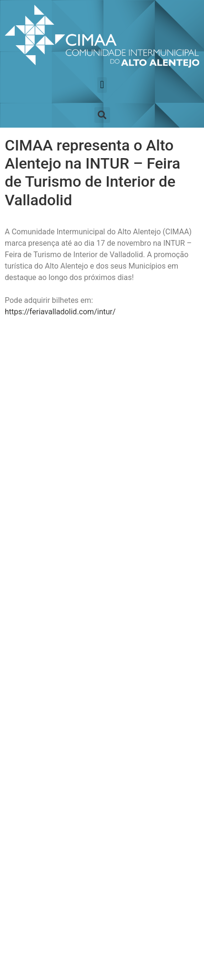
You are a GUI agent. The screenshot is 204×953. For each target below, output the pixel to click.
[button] (101, 85)
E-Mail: (26, 519)
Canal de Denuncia (46, 784)
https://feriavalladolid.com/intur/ (60, 311)
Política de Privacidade (46, 761)
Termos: (28, 557)
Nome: (25, 481)
